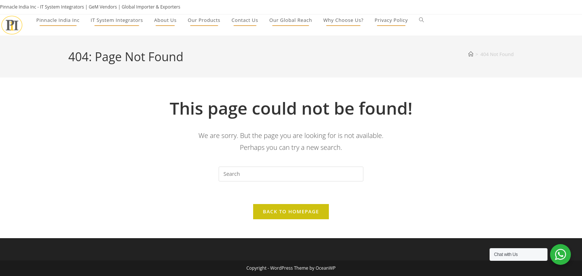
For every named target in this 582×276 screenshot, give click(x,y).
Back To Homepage (291, 211)
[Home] (470, 54)
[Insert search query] (291, 174)
